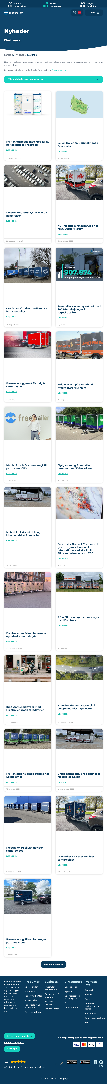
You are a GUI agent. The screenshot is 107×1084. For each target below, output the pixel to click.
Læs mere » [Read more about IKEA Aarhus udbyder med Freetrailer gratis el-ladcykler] (11, 715)
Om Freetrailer (72, 987)
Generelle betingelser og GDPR (92, 1006)
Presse (68, 1003)
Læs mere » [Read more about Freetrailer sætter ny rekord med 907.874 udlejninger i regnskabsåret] (63, 318)
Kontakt (89, 994)
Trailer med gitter (33, 996)
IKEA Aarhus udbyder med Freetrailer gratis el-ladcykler (25, 708)
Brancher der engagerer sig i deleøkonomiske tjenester (76, 707)
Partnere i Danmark (49, 1003)
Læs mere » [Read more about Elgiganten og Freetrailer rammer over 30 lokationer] (63, 474)
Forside (8, 55)
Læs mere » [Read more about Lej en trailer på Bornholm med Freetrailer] (63, 151)
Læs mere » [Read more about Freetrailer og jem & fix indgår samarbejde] (11, 392)
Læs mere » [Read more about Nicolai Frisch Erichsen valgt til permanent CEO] (11, 474)
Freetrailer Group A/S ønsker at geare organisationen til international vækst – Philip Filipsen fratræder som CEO (78, 549)
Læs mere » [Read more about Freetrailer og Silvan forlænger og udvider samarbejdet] (11, 641)
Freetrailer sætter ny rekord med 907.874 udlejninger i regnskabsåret (79, 309)
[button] (77, 13)
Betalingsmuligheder (95, 1018)
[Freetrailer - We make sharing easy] (13, 13)
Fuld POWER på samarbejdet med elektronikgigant (77, 386)
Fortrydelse (90, 1013)
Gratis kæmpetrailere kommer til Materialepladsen (79, 775)
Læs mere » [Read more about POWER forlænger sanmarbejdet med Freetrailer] (63, 625)
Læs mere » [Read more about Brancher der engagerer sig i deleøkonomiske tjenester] (63, 714)
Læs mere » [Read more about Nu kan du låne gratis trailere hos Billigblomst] (11, 782)
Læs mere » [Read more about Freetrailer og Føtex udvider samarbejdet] (63, 865)
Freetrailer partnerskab (50, 988)
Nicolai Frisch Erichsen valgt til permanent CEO (26, 467)
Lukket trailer (31, 987)
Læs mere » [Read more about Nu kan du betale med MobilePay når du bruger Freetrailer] (11, 150)
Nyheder (20, 55)
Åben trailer (30, 991)
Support (89, 990)
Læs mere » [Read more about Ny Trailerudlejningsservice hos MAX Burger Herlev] (63, 234)
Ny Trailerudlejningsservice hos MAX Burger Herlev (78, 227)
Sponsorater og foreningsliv (72, 997)
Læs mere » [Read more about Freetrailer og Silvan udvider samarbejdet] (11, 856)
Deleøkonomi (71, 1007)
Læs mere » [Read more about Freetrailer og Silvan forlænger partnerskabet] (11, 948)
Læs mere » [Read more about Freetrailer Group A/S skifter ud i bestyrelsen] (11, 221)
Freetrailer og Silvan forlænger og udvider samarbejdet (26, 635)
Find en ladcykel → (14, 1042)
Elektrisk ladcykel (33, 1012)
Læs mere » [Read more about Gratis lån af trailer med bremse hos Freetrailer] (11, 317)
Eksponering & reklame (51, 995)
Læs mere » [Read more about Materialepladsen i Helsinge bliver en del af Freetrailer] (11, 540)
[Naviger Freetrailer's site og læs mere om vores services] (94, 13)
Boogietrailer (30, 1000)
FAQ (87, 1022)
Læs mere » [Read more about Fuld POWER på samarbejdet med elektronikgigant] (63, 393)
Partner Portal (51, 1008)
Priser (88, 999)
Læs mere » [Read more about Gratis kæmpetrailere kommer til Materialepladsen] (63, 782)
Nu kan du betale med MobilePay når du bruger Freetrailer (27, 143)
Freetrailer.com (59, 70)
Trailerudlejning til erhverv (32, 1006)
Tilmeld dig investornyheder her (25, 79)
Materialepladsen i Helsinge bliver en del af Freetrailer (24, 534)
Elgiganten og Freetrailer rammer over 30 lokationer (75, 467)
